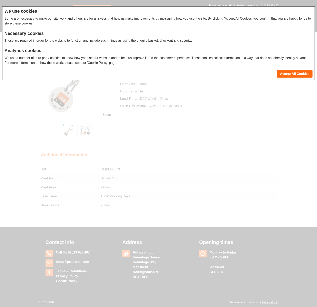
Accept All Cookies (294, 74)
